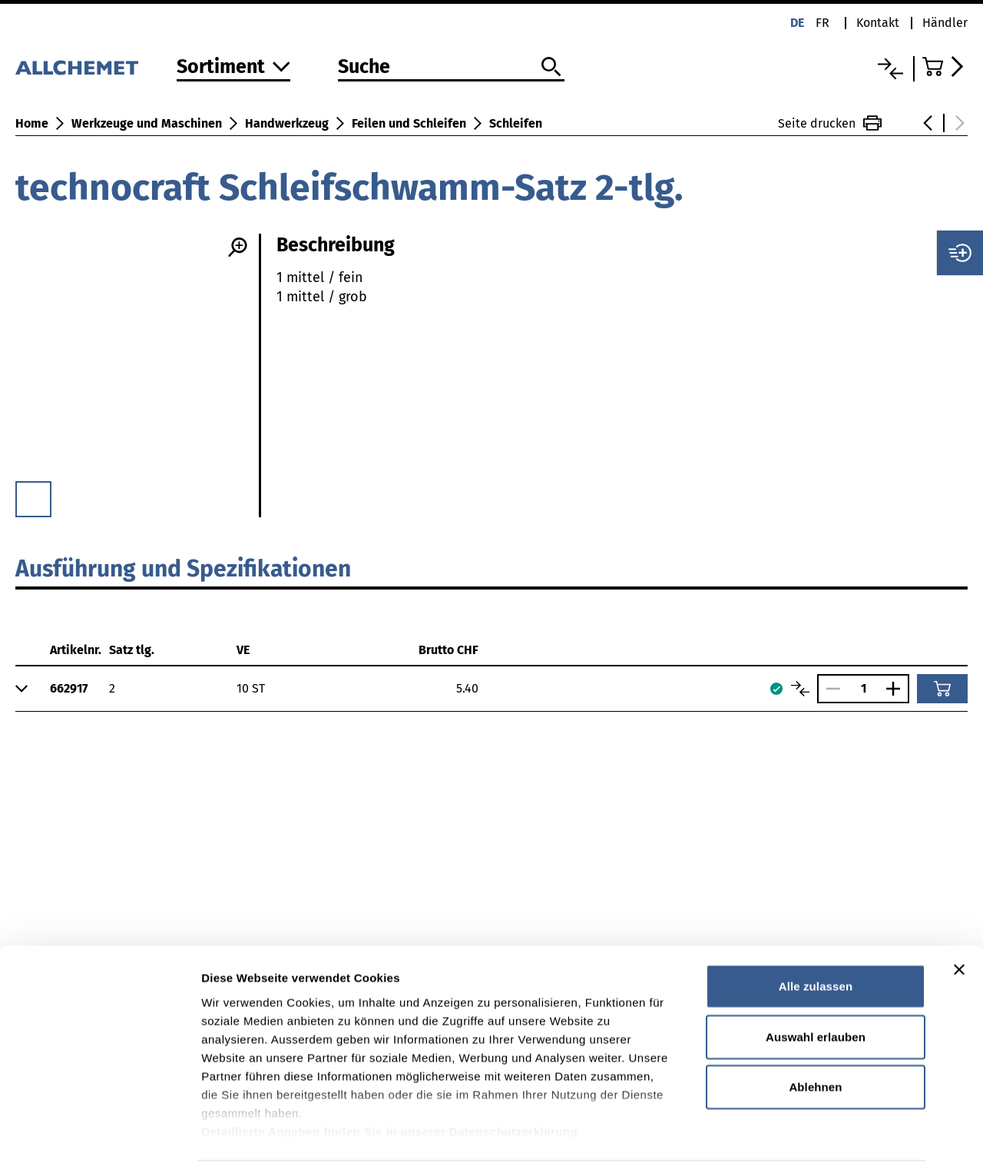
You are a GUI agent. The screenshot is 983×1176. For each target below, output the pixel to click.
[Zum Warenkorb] (945, 66)
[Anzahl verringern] (829, 689)
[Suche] (451, 67)
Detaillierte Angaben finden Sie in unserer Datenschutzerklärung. (391, 1085)
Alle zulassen (815, 941)
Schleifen (515, 123)
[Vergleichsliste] (890, 68)
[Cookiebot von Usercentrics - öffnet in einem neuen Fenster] (99, 1146)
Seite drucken (830, 123)
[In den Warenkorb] (942, 688)
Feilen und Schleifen (409, 123)
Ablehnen (815, 1041)
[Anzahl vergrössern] (897, 689)
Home (31, 123)
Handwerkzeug (287, 123)
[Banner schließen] (959, 924)
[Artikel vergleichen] (800, 688)
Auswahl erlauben (816, 991)
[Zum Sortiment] (233, 68)
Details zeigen (817, 1145)
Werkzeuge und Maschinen (146, 123)
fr (822, 22)
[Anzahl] (863, 688)
